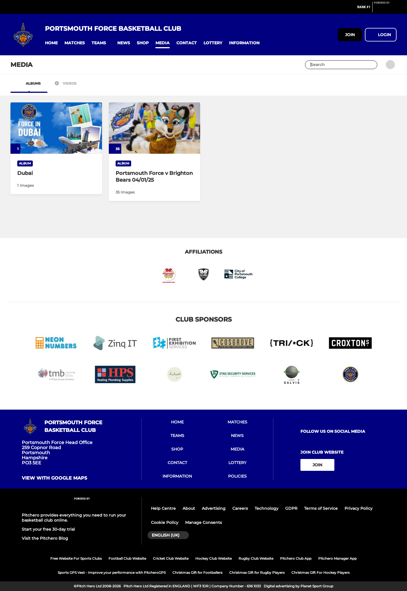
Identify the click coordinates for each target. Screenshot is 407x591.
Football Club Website (127, 558)
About (189, 508)
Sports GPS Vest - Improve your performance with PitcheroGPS (112, 572)
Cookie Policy (164, 522)
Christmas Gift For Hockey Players (320, 572)
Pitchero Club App (295, 558)
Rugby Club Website (256, 558)
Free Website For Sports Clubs (76, 558)
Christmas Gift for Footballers (197, 572)
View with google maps (54, 478)
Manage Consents (203, 522)
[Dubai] (56, 128)
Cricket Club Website (171, 558)
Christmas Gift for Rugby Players (257, 572)
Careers (240, 508)
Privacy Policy (359, 508)
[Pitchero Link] (385, 9)
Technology (266, 508)
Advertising (214, 508)
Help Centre (163, 508)
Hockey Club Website (213, 558)
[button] (51, 43)
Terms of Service (321, 508)
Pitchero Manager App (337, 558)
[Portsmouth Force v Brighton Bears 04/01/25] (154, 128)
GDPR (291, 508)
